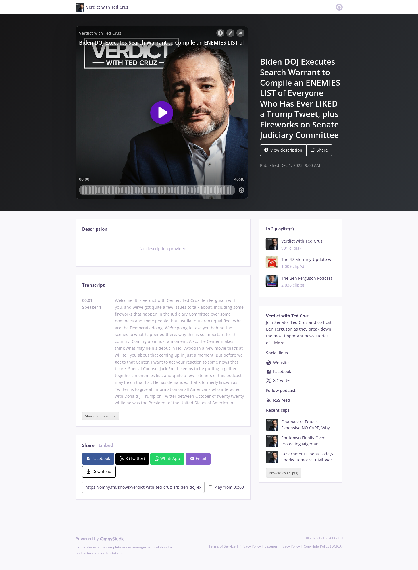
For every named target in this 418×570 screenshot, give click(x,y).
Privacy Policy (250, 546)
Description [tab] (94, 229)
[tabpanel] (163, 248)
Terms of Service (222, 546)
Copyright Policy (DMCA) (323, 546)
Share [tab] (88, 445)
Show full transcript (100, 416)
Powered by (100, 538)
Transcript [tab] (93, 285)
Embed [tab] (106, 445)
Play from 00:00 (226, 487)
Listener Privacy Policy (282, 546)
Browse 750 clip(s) (283, 472)
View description (283, 150)
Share (319, 150)
